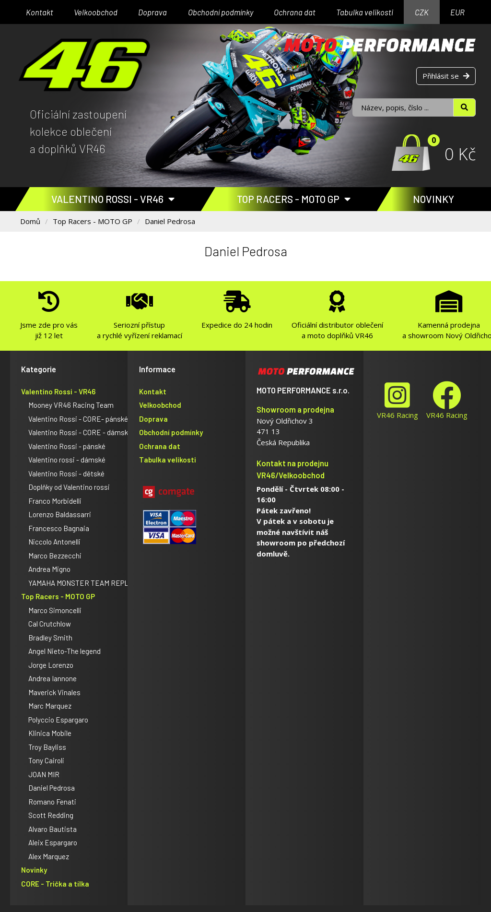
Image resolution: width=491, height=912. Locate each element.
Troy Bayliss (47, 747)
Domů (30, 221)
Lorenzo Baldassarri (59, 514)
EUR (457, 12)
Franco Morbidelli (55, 501)
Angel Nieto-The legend (64, 651)
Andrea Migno (49, 569)
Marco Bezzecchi (55, 555)
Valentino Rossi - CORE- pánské (78, 419)
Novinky (433, 199)
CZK (422, 12)
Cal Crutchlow (49, 623)
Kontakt (39, 12)
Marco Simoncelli (55, 610)
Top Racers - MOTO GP (294, 199)
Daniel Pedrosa (170, 221)
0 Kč (460, 153)
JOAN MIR (43, 774)
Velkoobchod (95, 12)
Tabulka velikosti (364, 12)
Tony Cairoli (46, 760)
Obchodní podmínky (220, 12)
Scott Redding (50, 815)
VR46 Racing (397, 400)
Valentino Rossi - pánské (66, 446)
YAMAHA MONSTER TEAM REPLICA (83, 583)
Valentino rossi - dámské (66, 459)
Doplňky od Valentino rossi (69, 487)
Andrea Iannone (52, 678)
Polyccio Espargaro (58, 719)
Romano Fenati (52, 801)
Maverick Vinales (54, 692)
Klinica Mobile (49, 733)
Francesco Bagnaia (58, 528)
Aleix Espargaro (52, 842)
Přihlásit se (445, 76)
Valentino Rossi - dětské (66, 473)
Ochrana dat (295, 12)
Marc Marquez (49, 705)
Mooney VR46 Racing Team (71, 405)
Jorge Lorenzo (50, 665)
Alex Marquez (48, 856)
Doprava (152, 12)
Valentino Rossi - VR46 (113, 199)
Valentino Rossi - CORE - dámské (80, 432)
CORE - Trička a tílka (55, 883)
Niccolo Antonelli (54, 541)
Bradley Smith (50, 637)
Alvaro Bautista (52, 829)
